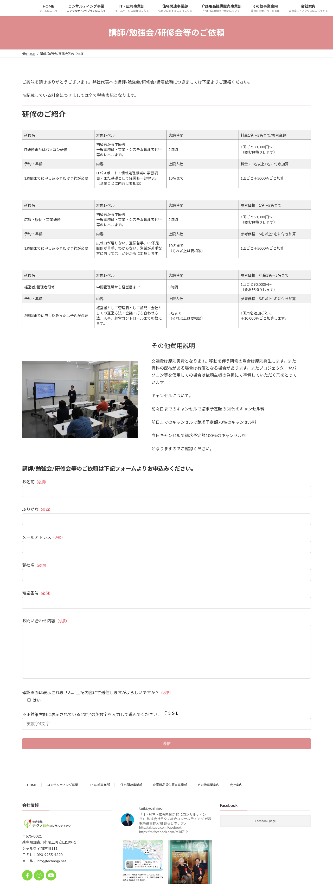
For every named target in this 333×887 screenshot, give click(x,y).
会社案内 (236, 795)
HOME (32, 795)
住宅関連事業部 (131, 795)
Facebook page (265, 831)
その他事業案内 (208, 795)
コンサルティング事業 (62, 795)
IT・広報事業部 (99, 795)
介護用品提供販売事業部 (170, 795)
